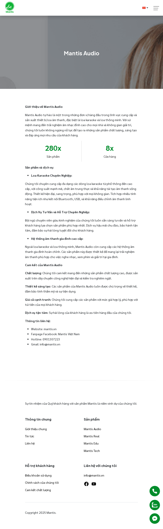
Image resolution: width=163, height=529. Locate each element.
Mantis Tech (92, 451)
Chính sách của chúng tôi (42, 482)
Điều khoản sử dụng (38, 475)
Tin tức (29, 436)
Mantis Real (91, 436)
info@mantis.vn (94, 475)
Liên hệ (30, 443)
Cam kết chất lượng (38, 490)
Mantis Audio (92, 429)
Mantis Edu (91, 443)
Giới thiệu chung (36, 429)
